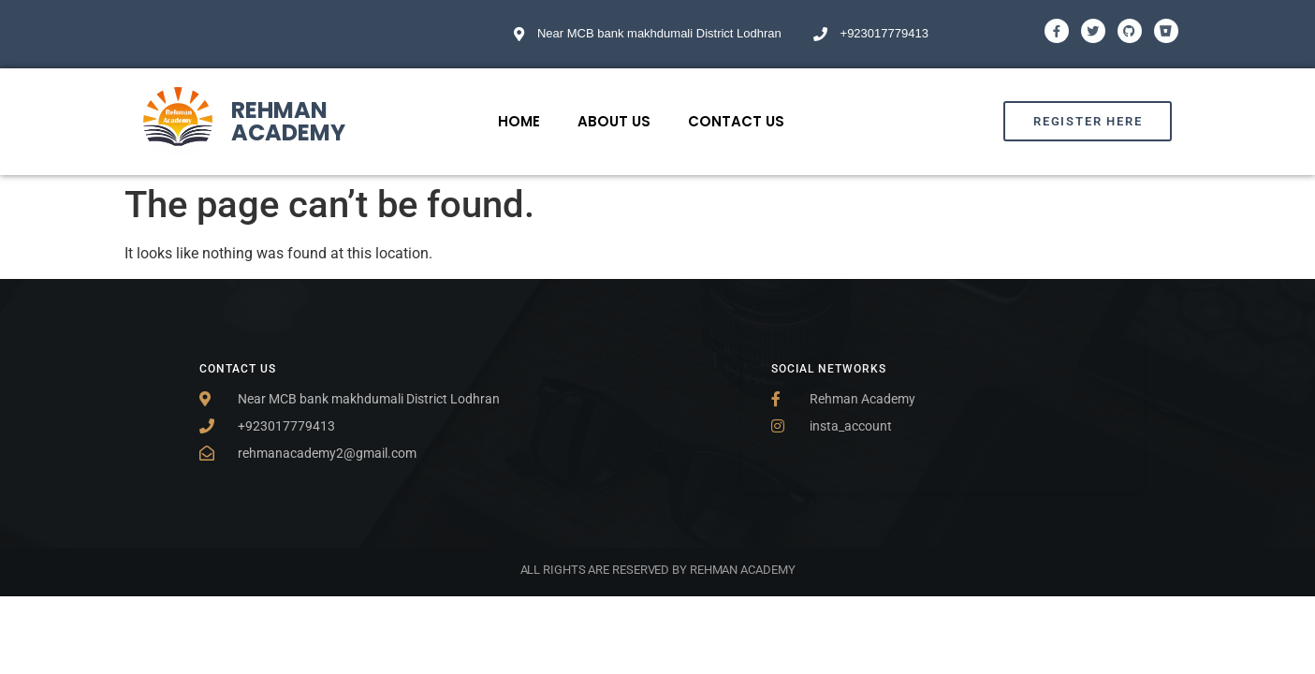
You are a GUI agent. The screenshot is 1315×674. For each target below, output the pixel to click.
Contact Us (736, 121)
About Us (613, 121)
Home (519, 121)
